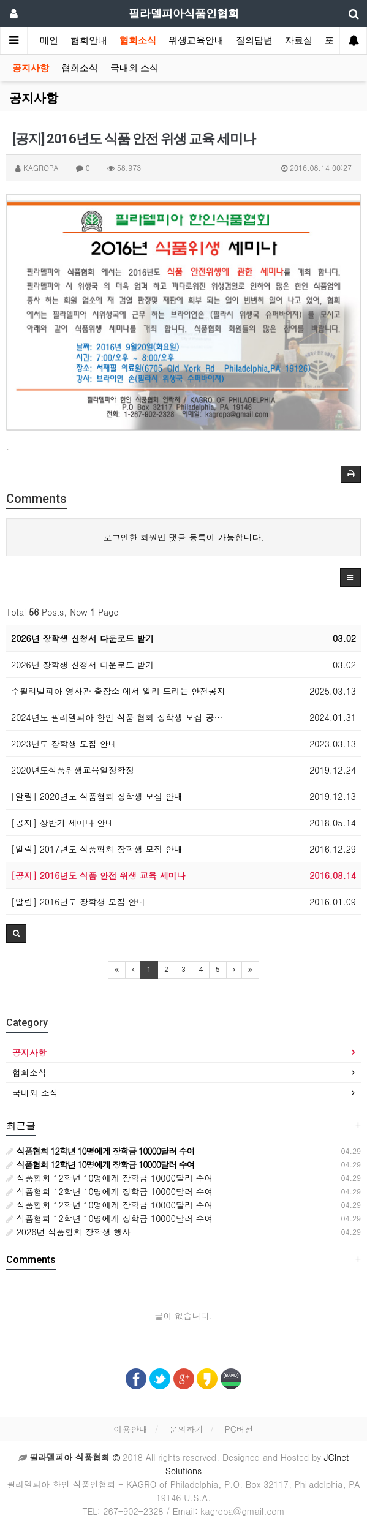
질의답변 (254, 40)
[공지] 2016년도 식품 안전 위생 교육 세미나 (98, 875)
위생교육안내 (196, 40)
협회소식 (137, 40)
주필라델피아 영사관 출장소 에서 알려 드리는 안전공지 (118, 691)
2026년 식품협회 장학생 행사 (68, 1232)
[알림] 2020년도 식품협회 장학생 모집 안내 (97, 796)
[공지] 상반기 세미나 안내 (62, 822)
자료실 (298, 40)
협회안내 (88, 40)
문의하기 (186, 1429)
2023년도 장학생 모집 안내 (64, 743)
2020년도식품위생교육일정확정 (72, 770)
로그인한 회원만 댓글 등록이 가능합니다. (184, 537)
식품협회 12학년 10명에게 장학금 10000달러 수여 (109, 1178)
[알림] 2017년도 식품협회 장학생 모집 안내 (97, 849)
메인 (49, 40)
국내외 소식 (134, 68)
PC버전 (239, 1429)
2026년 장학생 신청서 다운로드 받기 (82, 638)
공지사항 (30, 68)
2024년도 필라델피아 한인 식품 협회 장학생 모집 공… (116, 717)
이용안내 (130, 1429)
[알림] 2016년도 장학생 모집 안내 (78, 901)
